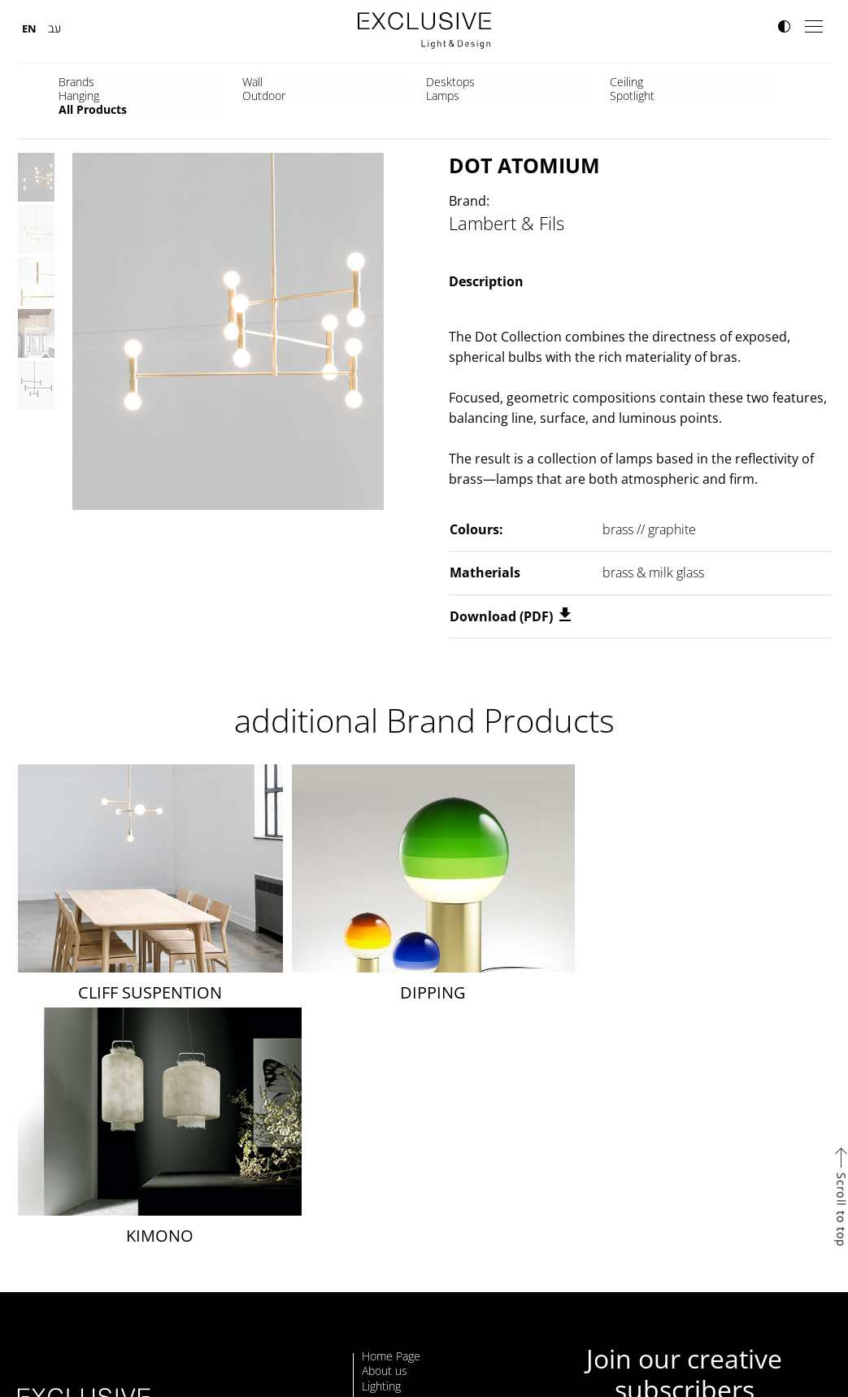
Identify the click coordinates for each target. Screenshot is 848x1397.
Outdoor (546, 81)
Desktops (269, 81)
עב (54, 28)
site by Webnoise (801, 1363)
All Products (93, 95)
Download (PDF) (510, 616)
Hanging (452, 81)
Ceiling (355, 81)
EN (29, 28)
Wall (161, 81)
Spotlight (733, 81)
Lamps (634, 81)
